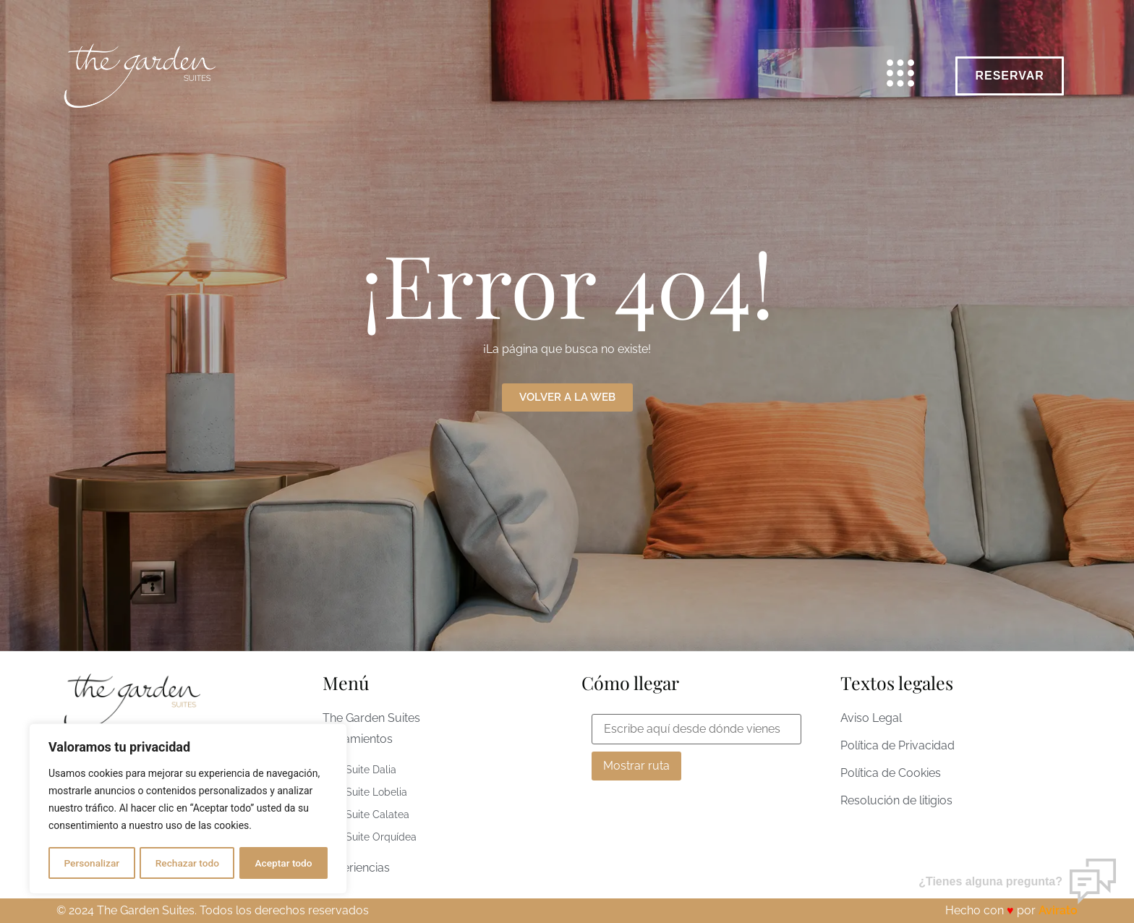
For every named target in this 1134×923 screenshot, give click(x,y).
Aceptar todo (284, 863)
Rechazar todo (187, 863)
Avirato (1058, 910)
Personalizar (91, 863)
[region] (188, 809)
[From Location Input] (696, 729)
